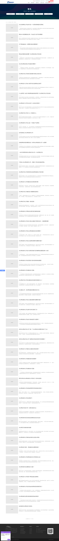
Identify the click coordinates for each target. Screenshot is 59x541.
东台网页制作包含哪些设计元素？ (26, 466)
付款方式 (30, 531)
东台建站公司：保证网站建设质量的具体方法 (29, 290)
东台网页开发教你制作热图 (25, 427)
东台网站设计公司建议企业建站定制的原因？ (29, 348)
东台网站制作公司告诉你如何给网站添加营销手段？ (30, 486)
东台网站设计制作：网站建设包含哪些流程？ (29, 447)
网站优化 (47, 2)
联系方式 (52, 2)
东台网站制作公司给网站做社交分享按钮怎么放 (29, 457)
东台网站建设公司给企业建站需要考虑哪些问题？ (30, 299)
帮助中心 (30, 532)
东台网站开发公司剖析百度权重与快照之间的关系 (30, 73)
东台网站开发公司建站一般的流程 (26, 201)
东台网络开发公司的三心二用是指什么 (27, 113)
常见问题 (30, 529)
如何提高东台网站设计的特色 (25, 506)
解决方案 (42, 2)
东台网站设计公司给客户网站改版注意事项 (28, 476)
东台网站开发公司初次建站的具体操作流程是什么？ (30, 280)
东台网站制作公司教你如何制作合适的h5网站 (29, 437)
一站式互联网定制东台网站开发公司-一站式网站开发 (31, 152)
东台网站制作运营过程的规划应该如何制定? (29, 496)
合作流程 (30, 528)
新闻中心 (37, 2)
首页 (28, 2)
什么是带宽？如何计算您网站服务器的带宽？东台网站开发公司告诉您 (34, 93)
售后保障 (30, 530)
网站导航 (52, 539)
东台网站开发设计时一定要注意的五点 (27, 407)
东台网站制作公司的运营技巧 (25, 398)
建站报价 (32, 2)
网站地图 (50, 539)
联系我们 (30, 533)
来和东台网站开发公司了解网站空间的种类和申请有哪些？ (32, 339)
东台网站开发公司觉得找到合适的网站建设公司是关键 (31, 172)
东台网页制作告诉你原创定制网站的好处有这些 (29, 417)
